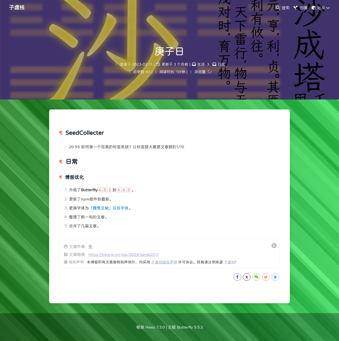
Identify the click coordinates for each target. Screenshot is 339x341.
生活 (201, 64)
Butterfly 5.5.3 (190, 327)
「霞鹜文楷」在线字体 (109, 208)
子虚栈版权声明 (164, 262)
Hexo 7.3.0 (155, 327)
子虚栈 (229, 262)
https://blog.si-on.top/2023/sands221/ (123, 254)
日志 (221, 64)
